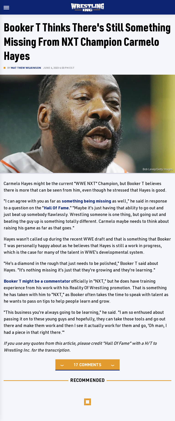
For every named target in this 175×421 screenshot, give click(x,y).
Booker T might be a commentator (37, 281)
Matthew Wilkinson (26, 67)
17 (76, 364)
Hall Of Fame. (57, 207)
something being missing (86, 201)
